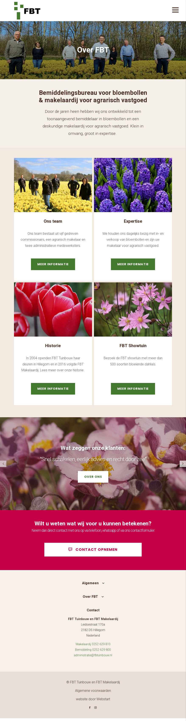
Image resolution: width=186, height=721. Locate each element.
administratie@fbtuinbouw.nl (93, 658)
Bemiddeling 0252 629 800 (93, 652)
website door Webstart (93, 702)
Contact (93, 613)
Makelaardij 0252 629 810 (93, 647)
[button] (183, 464)
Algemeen (90, 585)
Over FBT (90, 599)
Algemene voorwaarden (93, 693)
